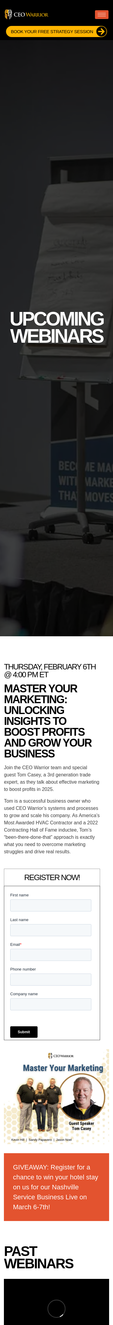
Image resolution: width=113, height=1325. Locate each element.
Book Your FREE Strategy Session (59, 31)
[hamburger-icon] (101, 14)
